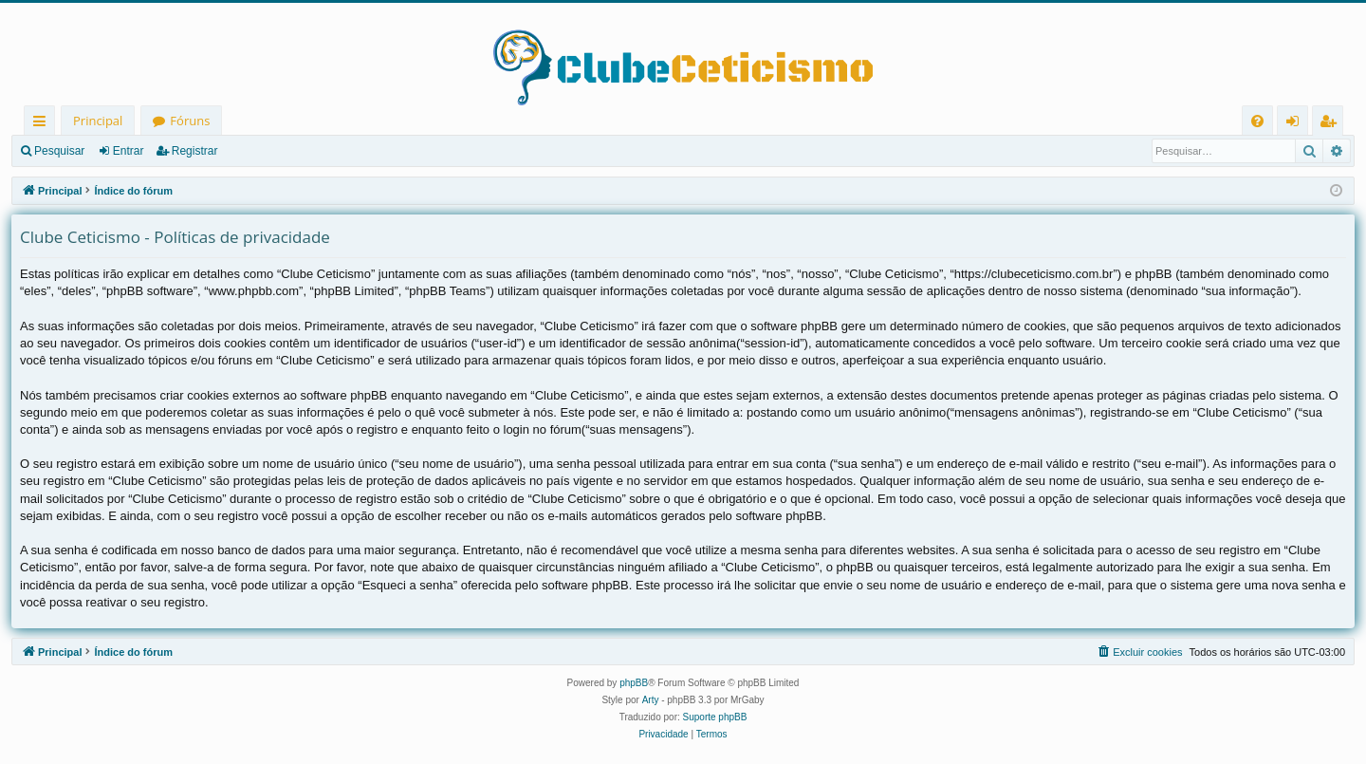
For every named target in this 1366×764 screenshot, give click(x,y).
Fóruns (190, 120)
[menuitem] (1257, 121)
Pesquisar (59, 151)
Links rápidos (43, 124)
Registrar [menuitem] (1331, 124)
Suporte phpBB (715, 717)
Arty (650, 700)
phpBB (633, 683)
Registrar (195, 151)
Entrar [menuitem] (1297, 124)
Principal (97, 120)
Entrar (128, 151)
